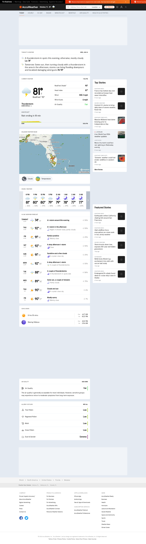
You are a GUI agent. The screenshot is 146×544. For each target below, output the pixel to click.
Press (21, 509)
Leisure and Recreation (108, 509)
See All (85, 404)
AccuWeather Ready (108, 496)
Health (104, 502)
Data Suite (26, 2)
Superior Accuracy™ (56, 2)
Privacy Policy (61, 539)
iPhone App (77, 496)
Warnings (18, 2)
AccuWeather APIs (52, 505)
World (21, 480)
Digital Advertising (24, 502)
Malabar (67, 480)
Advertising (44, 2)
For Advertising (51, 502)
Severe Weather (106, 512)
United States (47, 480)
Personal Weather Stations (55, 512)
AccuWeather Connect (53, 509)
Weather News (106, 524)
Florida (57, 480)
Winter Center (106, 527)
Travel (103, 521)
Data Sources (92, 539)
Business (104, 499)
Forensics (34, 2)
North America (32, 480)
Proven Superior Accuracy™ (27, 496)
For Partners (50, 499)
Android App (78, 499)
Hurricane (104, 505)
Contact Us (22, 512)
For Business (7, 2)
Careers (21, 505)
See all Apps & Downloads (82, 502)
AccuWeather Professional (82, 513)
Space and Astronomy (108, 515)
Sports (103, 518)
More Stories (98, 170)
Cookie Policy (71, 539)
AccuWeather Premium (81, 510)
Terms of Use (52, 539)
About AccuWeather (25, 499)
